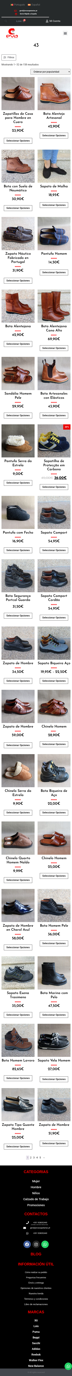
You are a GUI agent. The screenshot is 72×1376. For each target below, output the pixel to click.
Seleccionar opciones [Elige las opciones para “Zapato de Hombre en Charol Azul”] (18, 947)
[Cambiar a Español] (33, 5)
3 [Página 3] (34, 1157)
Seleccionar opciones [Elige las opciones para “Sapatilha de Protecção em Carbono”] (54, 487)
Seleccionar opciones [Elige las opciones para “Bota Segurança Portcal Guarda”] (18, 615)
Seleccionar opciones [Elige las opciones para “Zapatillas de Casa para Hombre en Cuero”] (18, 140)
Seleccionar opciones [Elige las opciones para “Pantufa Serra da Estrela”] (18, 482)
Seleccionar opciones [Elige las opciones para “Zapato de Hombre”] (18, 680)
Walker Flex (36, 1360)
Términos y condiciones (36, 1299)
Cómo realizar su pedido (36, 1272)
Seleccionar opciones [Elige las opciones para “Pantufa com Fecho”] (18, 550)
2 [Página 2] (30, 1157)
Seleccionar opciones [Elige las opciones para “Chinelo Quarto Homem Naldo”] (18, 880)
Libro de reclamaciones (36, 1304)
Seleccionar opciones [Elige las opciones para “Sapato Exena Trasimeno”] (18, 1014)
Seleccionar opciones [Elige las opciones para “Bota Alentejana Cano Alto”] (54, 348)
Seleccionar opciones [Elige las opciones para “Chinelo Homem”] (54, 744)
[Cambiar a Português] (17, 5)
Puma (36, 1331)
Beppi (36, 1337)
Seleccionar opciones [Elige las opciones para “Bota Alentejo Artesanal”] (54, 135)
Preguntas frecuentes (36, 1277)
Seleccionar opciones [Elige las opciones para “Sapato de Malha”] (54, 205)
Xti (36, 1320)
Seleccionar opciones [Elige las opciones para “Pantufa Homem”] (54, 272)
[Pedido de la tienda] (50, 72)
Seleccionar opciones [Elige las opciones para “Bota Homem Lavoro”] (18, 1078)
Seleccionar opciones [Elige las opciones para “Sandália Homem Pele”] (18, 415)
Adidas (36, 1348)
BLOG (36, 1254)
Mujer (36, 1181)
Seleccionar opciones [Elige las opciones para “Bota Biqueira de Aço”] (54, 812)
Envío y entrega (36, 1282)
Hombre (36, 1187)
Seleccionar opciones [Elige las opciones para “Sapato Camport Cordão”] (54, 617)
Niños (36, 1193)
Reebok (36, 1354)
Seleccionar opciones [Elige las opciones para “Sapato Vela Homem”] (54, 1079)
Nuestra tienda (36, 1293)
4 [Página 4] (37, 1157)
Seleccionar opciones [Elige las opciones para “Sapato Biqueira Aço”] (54, 680)
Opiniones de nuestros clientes (36, 1288)
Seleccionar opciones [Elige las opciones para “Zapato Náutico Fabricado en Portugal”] (18, 280)
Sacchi (36, 1343)
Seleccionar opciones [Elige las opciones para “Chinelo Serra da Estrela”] (18, 812)
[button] (6, 21)
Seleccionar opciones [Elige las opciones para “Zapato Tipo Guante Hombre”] (18, 1146)
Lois (36, 1326)
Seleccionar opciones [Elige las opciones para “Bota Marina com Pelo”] (54, 1014)
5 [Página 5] (40, 1157)
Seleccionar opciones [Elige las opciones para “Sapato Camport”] (54, 550)
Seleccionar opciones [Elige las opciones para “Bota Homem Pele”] (54, 943)
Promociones (36, 1205)
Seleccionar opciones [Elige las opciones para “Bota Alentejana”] (18, 344)
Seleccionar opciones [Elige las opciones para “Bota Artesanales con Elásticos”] (54, 415)
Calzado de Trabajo (36, 1199)
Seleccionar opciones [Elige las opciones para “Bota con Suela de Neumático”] (18, 208)
